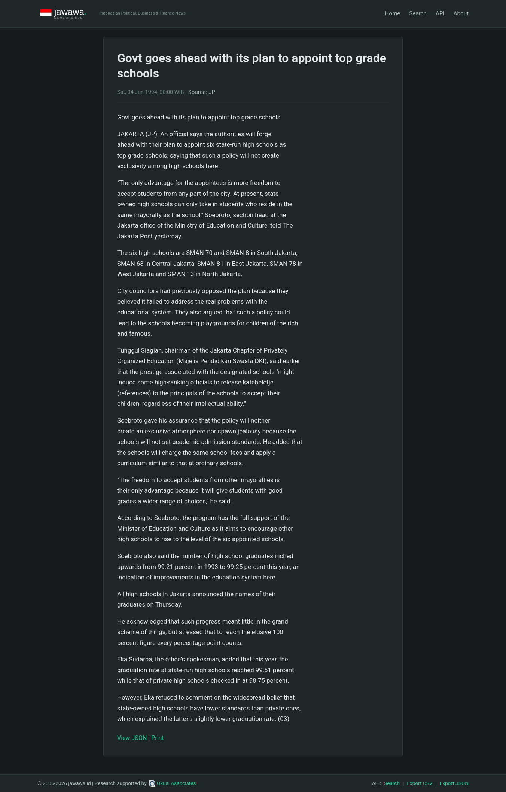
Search (418, 13)
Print (157, 737)
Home (392, 13)
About (461, 13)
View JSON (132, 737)
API (440, 13)
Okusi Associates (172, 783)
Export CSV (419, 783)
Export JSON (454, 783)
